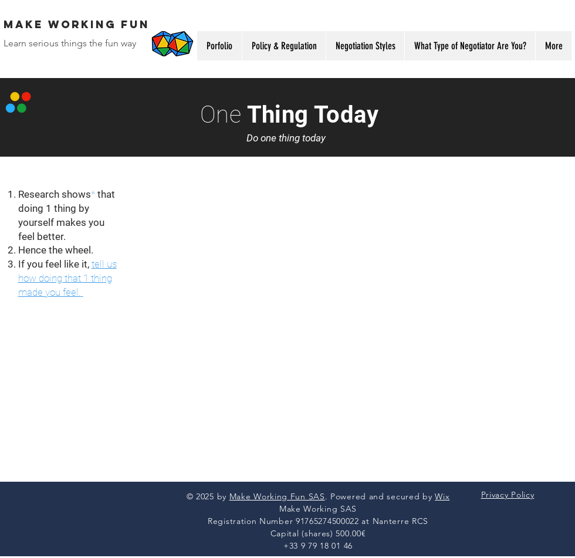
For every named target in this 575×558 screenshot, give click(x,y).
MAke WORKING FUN (77, 24)
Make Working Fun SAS (277, 496)
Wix (442, 496)
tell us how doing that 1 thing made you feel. (67, 278)
